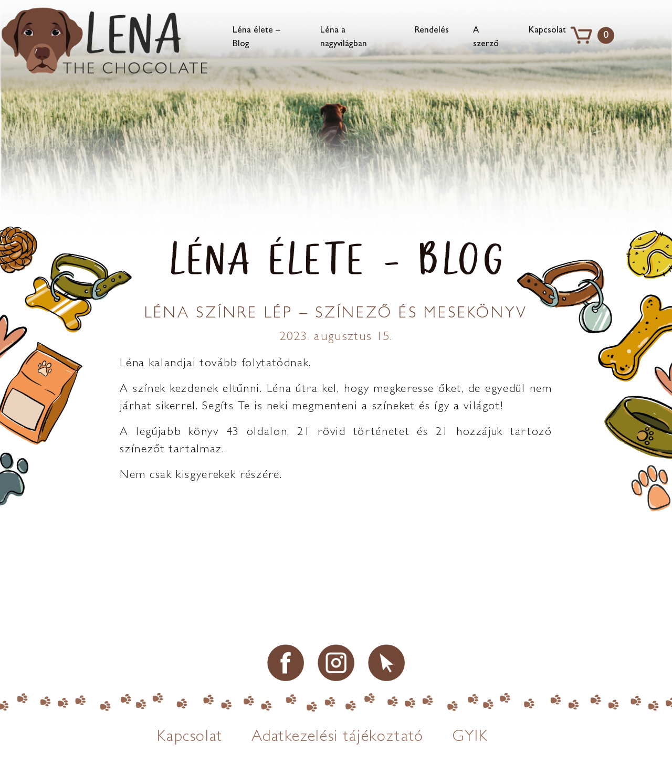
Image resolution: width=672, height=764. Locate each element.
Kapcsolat (547, 30)
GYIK (470, 738)
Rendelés (432, 30)
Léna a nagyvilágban (343, 37)
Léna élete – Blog (256, 37)
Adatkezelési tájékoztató (337, 738)
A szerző (486, 37)
